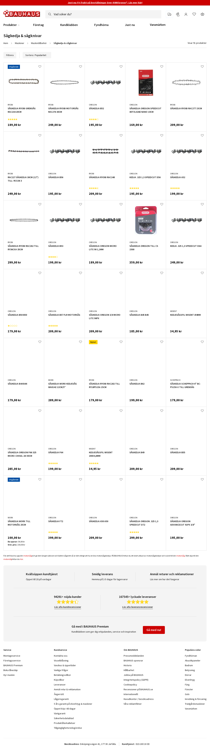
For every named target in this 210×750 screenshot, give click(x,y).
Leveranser (60, 684)
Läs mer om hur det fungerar (164, 579)
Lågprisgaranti (61, 699)
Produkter (10, 24)
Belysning (190, 670)
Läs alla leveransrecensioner (137, 606)
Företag (38, 24)
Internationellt (131, 694)
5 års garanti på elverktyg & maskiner (73, 703)
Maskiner (19, 43)
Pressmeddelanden (134, 655)
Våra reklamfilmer (133, 703)
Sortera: (36, 55)
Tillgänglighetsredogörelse (68, 727)
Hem (5, 43)
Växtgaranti (59, 713)
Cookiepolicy (130, 684)
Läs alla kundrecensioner (67, 606)
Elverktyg (190, 679)
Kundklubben (69, 24)
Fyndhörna (101, 24)
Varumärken (158, 25)
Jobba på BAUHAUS (133, 674)
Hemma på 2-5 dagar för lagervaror (110, 579)
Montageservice (11, 655)
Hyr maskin (9, 674)
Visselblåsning (61, 660)
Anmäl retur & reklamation (67, 689)
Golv (187, 694)
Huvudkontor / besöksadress (139, 699)
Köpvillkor (59, 679)
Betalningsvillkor (62, 674)
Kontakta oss (60, 655)
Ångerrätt (59, 694)
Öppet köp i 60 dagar (65, 708)
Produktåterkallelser (64, 723)
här (21, 559)
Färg (187, 684)
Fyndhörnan (191, 655)
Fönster (189, 689)
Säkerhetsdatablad (64, 718)
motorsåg (27, 555)
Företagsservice (12, 660)
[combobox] (103, 14)
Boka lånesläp (10, 670)
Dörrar (188, 674)
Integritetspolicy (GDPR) (136, 679)
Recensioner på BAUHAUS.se (138, 689)
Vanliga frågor (61, 670)
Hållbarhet (129, 670)
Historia (128, 665)
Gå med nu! (153, 630)
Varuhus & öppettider (65, 665)
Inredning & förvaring (196, 699)
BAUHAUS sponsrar (133, 660)
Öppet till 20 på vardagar (38, 579)
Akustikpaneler (192, 660)
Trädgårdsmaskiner (195, 703)
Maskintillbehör (39, 43)
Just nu (130, 24)
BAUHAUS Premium (13, 665)
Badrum (189, 665)
